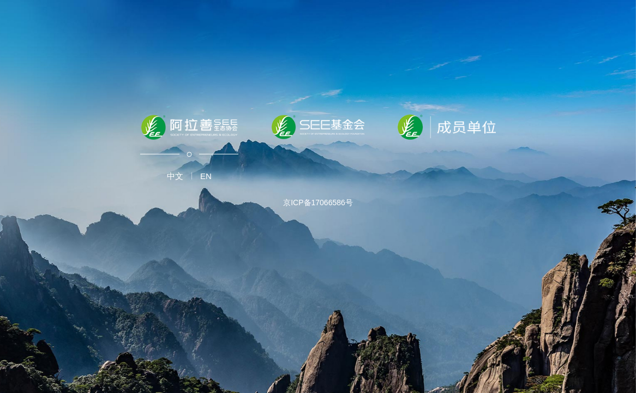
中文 (175, 176)
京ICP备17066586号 (318, 202)
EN (206, 176)
